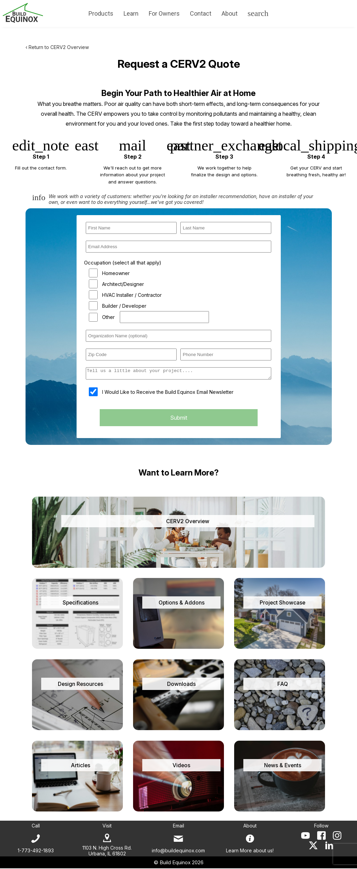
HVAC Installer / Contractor (132, 295)
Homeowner (116, 273)
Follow (321, 826)
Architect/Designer (123, 284)
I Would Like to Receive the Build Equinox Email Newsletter (167, 394)
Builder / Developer (124, 306)
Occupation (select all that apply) (122, 262)
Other (108, 317)
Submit (178, 419)
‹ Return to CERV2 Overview (57, 47)
